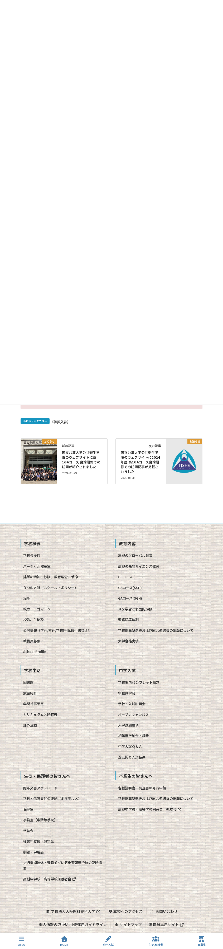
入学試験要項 (128, 725)
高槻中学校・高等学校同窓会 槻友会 (149, 809)
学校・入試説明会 (132, 703)
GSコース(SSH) (130, 587)
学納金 (28, 830)
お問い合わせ (164, 911)
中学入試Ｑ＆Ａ (130, 746)
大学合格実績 (128, 640)
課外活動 (30, 725)
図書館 (28, 682)
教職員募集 (31, 640)
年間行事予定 (33, 703)
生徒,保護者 (156, 941)
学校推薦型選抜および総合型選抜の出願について (155, 630)
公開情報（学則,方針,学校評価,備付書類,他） (58, 630)
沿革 (26, 598)
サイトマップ (128, 924)
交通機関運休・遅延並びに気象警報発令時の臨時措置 (62, 865)
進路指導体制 (128, 619)
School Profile (34, 651)
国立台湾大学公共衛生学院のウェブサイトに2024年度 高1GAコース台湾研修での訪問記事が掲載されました (140, 462)
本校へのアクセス (125, 911)
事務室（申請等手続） (40, 819)
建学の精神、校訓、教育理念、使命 (50, 576)
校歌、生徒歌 (33, 619)
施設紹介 (30, 693)
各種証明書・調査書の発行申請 (142, 787)
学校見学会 (126, 693)
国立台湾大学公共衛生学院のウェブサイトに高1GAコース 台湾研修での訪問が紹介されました (81, 459)
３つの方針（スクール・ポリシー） (50, 587)
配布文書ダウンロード (40, 787)
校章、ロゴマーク (37, 608)
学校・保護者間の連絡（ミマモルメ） (52, 798)
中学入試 (60, 421)
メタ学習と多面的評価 (135, 608)
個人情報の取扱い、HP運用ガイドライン (73, 924)
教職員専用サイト (166, 924)
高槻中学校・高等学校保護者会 (49, 878)
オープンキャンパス (133, 714)
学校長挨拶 (31, 555)
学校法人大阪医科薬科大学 (73, 911)
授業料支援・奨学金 (38, 841)
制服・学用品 (33, 852)
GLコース (125, 576)
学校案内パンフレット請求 (138, 682)
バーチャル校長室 (37, 566)
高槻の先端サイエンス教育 (138, 566)
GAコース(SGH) (130, 598)
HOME (64, 941)
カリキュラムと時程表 (40, 714)
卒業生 (202, 941)
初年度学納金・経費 (133, 735)
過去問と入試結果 (132, 757)
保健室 (28, 809)
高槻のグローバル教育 (135, 555)
